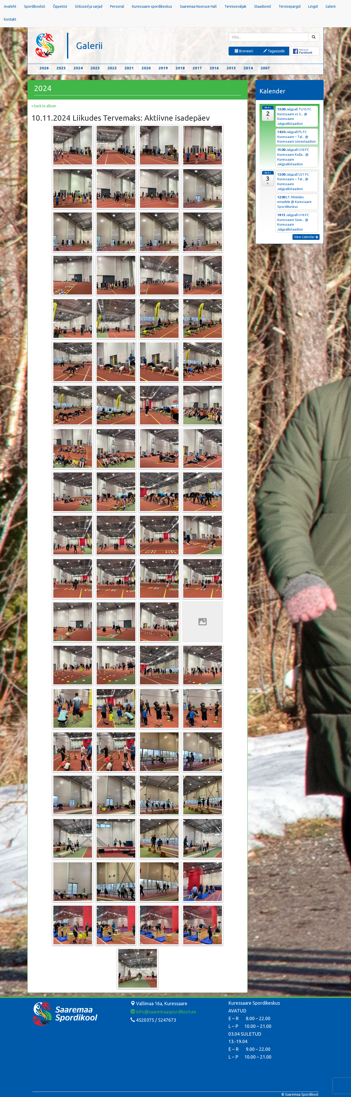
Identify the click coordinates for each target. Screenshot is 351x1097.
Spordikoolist (34, 6)
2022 (112, 68)
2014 (248, 68)
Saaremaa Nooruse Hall (198, 6)
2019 (163, 68)
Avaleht (10, 6)
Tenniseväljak (235, 6)
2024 (78, 68)
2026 (44, 68)
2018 (180, 68)
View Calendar (306, 237)
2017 (197, 68)
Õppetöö (60, 6)
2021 (129, 68)
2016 (214, 68)
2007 (265, 68)
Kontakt (10, 19)
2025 (61, 68)
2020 (146, 68)
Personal (117, 6)
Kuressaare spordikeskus (152, 6)
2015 (231, 68)
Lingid (313, 6)
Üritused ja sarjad (88, 6)
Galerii (330, 6)
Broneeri (244, 51)
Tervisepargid (289, 6)
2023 (95, 68)
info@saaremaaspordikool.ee (163, 1011)
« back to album (43, 106)
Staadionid (262, 6)
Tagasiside (274, 51)
